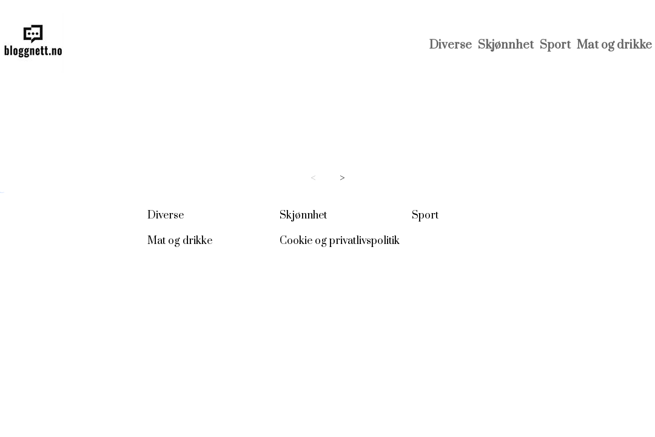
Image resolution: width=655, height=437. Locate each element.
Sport (555, 45)
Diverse (450, 45)
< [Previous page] (313, 178)
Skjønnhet (506, 45)
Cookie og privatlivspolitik (340, 241)
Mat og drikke (614, 45)
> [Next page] (342, 178)
